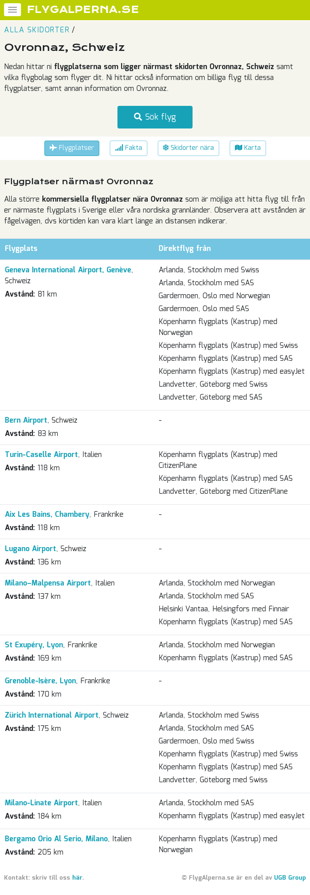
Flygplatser (72, 148)
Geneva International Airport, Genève (68, 270)
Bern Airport (26, 420)
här (77, 878)
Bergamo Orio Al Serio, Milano (56, 839)
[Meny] (12, 9)
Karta (248, 148)
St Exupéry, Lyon (34, 645)
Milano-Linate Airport (41, 803)
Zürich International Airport (51, 715)
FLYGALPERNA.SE (83, 9)
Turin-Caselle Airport (41, 455)
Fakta (128, 148)
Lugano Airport (30, 549)
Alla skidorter (36, 30)
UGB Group (290, 878)
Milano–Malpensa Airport (48, 583)
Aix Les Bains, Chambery (47, 514)
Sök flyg (155, 117)
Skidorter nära (188, 148)
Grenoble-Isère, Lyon (40, 681)
